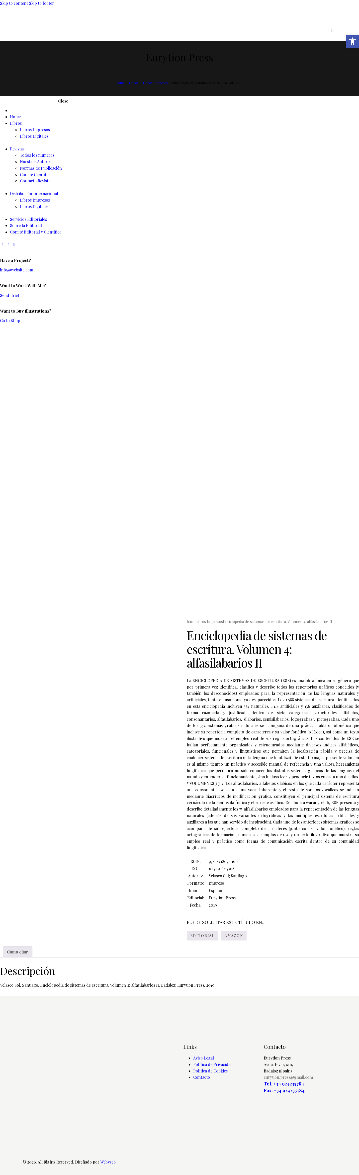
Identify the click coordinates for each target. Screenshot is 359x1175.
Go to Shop (10, 320)
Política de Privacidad (213, 1064)
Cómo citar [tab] (17, 951)
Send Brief (9, 295)
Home (120, 83)
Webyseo (108, 1162)
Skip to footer (41, 3)
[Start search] (332, 30)
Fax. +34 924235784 (284, 1090)
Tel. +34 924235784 (284, 1083)
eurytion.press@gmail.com (288, 1077)
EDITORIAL (202, 935)
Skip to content (14, 3)
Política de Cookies (210, 1070)
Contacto (201, 1077)
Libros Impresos (155, 83)
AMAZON (234, 935)
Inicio (191, 621)
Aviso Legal (203, 1057)
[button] (352, 41)
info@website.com (16, 269)
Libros (134, 83)
